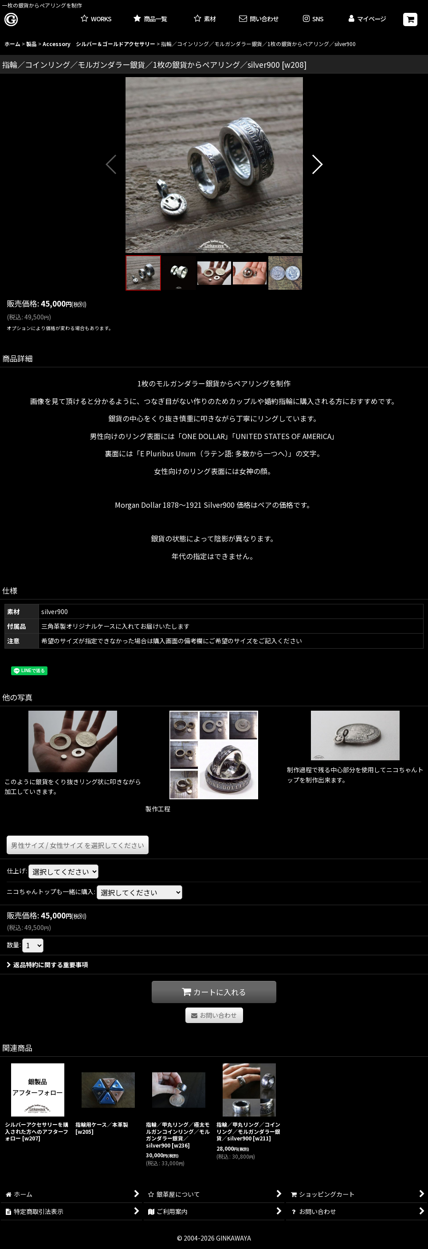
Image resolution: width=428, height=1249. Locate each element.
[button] (313, 19)
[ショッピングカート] (410, 19)
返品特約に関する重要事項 (47, 964)
